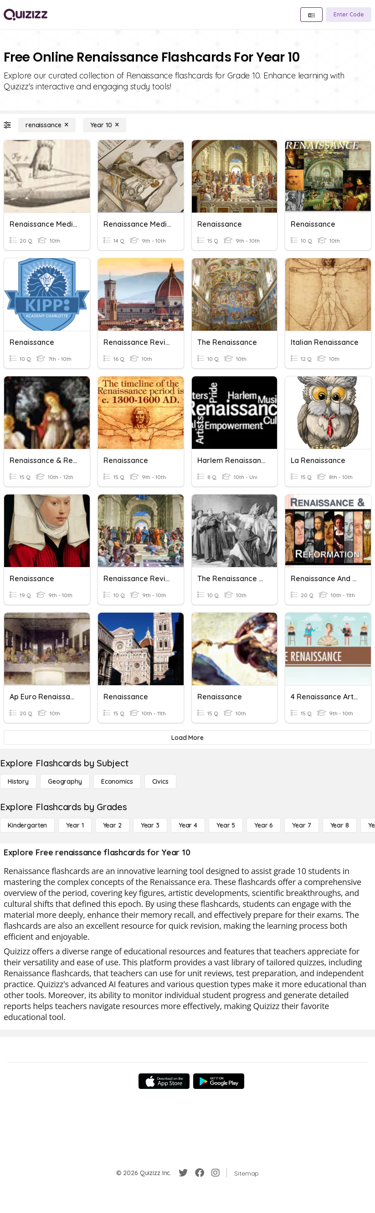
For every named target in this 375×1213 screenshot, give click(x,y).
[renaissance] (47, 125)
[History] (18, 781)
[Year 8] (340, 825)
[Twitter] (183, 1173)
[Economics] (117, 781)
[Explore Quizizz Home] (25, 15)
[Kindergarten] (27, 825)
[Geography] (65, 781)
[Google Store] (218, 1081)
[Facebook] (199, 1173)
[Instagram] (215, 1173)
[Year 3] (150, 825)
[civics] (160, 781)
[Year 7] (301, 825)
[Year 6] (264, 825)
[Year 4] (188, 825)
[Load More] (187, 737)
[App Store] (164, 1081)
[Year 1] (74, 825)
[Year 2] (112, 825)
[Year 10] (104, 125)
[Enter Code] (348, 14)
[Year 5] (226, 825)
